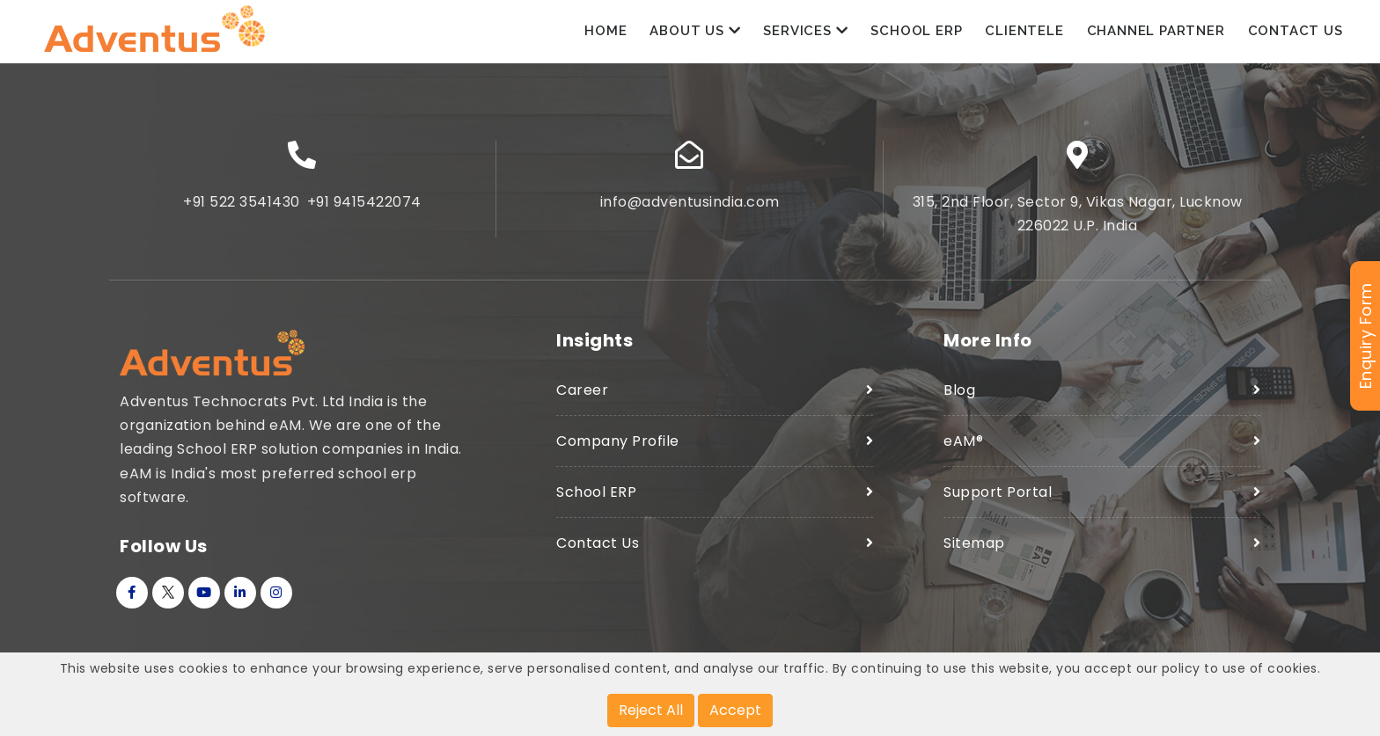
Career (582, 396)
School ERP (916, 34)
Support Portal (997, 498)
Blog (959, 396)
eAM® (963, 447)
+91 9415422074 (364, 208)
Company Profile (617, 447)
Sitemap (974, 550)
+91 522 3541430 (241, 208)
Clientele (1024, 34)
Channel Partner (1156, 34)
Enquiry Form (1365, 336)
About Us (695, 34)
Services (805, 34)
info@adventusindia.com (690, 208)
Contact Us (1295, 34)
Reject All (651, 710)
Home (605, 34)
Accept (735, 710)
